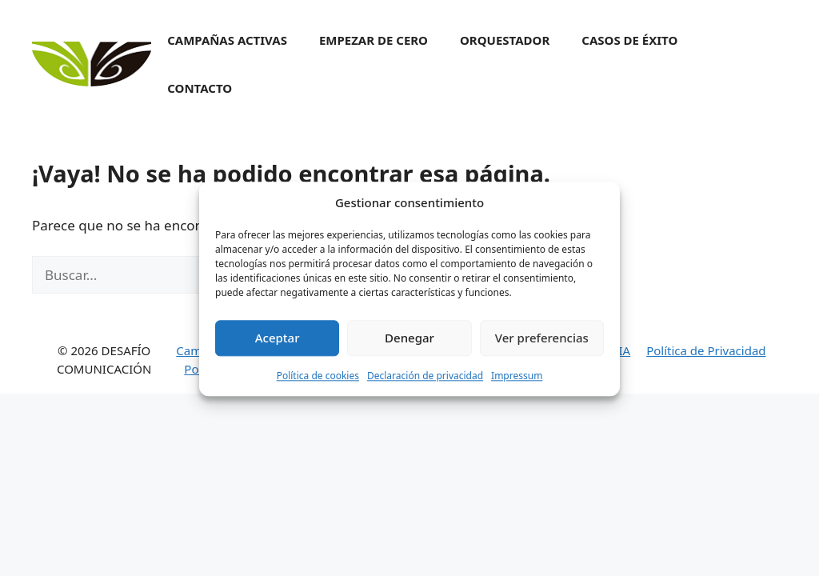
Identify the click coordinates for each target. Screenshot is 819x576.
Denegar (409, 342)
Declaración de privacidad (425, 379)
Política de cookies (318, 379)
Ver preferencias (542, 342)
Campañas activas (227, 40)
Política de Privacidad (705, 350)
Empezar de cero (373, 40)
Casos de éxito (629, 40)
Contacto (199, 88)
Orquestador (504, 40)
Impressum (516, 379)
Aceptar (277, 342)
